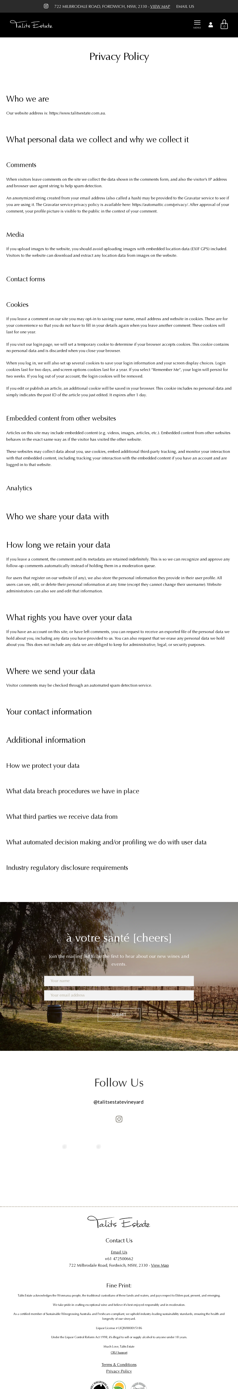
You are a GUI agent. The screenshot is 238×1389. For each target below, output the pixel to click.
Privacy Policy (119, 1371)
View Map (160, 6)
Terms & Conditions (119, 1364)
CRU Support (119, 1352)
